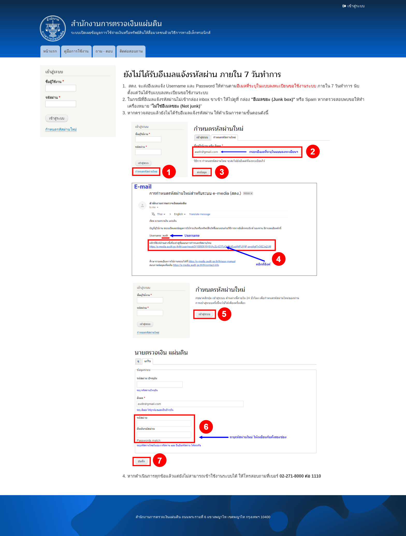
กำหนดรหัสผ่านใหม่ (61, 129)
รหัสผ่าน (51, 98)
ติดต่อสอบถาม (131, 51)
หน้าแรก (50, 51)
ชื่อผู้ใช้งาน (53, 82)
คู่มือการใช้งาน (76, 51)
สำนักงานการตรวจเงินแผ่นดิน (116, 24)
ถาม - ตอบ (104, 51)
